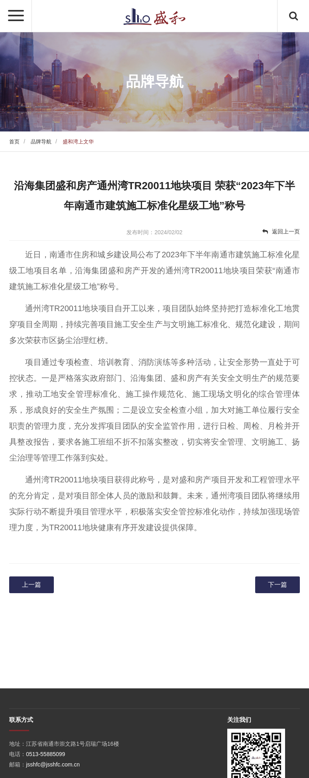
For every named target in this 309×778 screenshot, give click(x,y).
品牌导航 (41, 142)
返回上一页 (281, 231)
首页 (14, 142)
